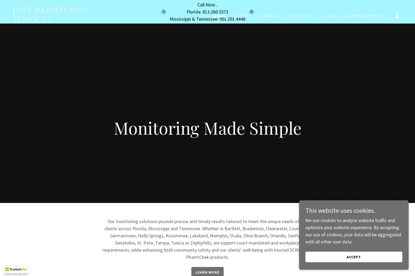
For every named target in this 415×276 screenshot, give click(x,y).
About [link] (242, 39)
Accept (356, 257)
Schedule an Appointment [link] (352, 39)
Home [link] (220, 39)
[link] (67, 44)
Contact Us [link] (299, 39)
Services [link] (268, 39)
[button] (397, 39)
